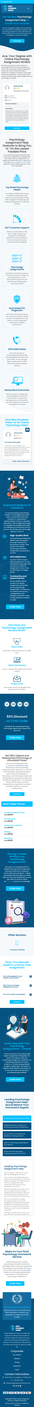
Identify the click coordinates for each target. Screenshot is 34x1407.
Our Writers (17, 1355)
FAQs (17, 1370)
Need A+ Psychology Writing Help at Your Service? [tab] (16, 1144)
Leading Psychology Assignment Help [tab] (16, 1118)
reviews (9, 881)
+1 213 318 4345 (7, 2)
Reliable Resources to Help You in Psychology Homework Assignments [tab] (16, 1126)
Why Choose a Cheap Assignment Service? (11, 986)
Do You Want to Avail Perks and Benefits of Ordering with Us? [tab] (14, 1135)
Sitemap (17, 1405)
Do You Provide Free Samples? (14, 994)
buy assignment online (20, 162)
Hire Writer (17, 128)
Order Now (17, 41)
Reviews (17, 1359)
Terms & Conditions (21, 1403)
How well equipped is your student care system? (12, 977)
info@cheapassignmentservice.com (18, 1383)
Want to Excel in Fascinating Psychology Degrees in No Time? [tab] (15, 1152)
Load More (17, 1002)
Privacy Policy (9, 1403)
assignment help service (17, 767)
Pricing (17, 1362)
